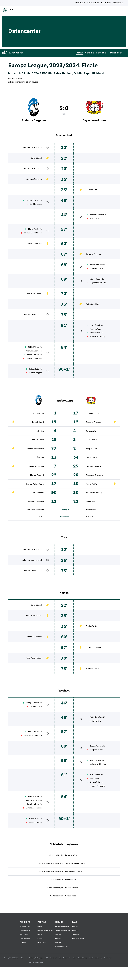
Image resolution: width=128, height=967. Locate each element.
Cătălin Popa (70, 896)
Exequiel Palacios (97, 268)
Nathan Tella (95, 333)
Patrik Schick (95, 325)
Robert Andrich (96, 265)
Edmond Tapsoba (93, 254)
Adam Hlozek (95, 279)
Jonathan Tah (91, 431)
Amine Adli (90, 502)
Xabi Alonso (91, 510)
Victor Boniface (96, 215)
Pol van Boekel (71, 888)
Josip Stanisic (95, 218)
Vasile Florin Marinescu (75, 863)
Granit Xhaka (91, 457)
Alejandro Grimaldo (98, 283)
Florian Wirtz (91, 190)
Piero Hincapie (92, 440)
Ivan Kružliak (70, 880)
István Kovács (32, 82)
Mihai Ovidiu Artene (73, 871)
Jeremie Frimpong (97, 336)
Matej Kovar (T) (92, 413)
